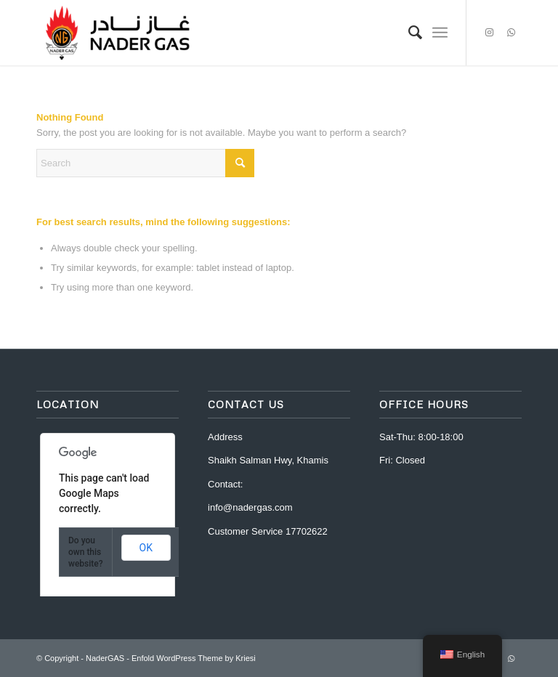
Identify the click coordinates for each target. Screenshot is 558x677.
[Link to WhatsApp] (511, 33)
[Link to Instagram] (489, 33)
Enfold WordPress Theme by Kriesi (194, 658)
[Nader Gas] (117, 32)
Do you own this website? (85, 552)
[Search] (408, 32)
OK (146, 548)
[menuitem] (408, 32)
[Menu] (440, 32)
